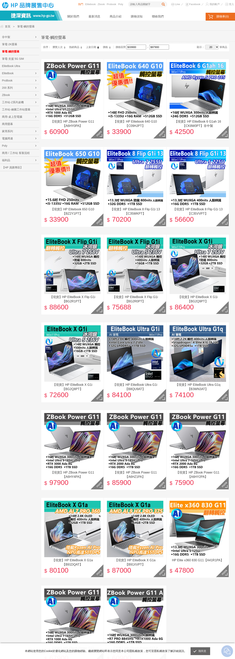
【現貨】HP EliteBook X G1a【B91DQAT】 (72, 562)
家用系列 (7, 131)
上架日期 (91, 47)
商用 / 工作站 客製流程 (16, 153)
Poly (120, 4)
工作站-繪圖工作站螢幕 (16, 109)
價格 (105, 47)
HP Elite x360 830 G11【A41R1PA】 (198, 560)
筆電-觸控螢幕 (10, 51)
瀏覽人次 (57, 47)
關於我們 (73, 16)
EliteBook (8, 73)
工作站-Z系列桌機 (13, 102)
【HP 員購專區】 (12, 167)
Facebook (194, 4)
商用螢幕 (7, 124)
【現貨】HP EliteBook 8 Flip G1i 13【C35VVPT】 (197, 211)
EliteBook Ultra (11, 66)
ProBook (7, 80)
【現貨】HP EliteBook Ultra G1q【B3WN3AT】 (198, 387)
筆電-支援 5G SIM (13, 58)
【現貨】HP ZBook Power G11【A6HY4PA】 (72, 474)
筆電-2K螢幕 (9, 44)
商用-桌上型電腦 (12, 116)
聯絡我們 (158, 16)
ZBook (6, 95)
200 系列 (7, 87)
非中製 (6, 37)
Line (177, 4)
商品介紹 (115, 16)
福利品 (6, 160)
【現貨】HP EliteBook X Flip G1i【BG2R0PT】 (135, 299)
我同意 (202, 651)
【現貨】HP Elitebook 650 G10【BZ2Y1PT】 (72, 211)
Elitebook (90, 4)
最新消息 (94, 16)
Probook (111, 4)
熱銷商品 (74, 47)
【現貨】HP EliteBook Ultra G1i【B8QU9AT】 (135, 387)
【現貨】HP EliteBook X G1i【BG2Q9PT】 (198, 299)
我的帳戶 (215, 4)
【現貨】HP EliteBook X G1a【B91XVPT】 (135, 562)
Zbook (101, 4)
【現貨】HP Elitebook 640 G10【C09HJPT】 (135, 123)
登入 (231, 4)
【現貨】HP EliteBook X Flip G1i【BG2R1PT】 (72, 299)
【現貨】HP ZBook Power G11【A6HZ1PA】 (135, 474)
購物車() (222, 16)
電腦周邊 (7, 138)
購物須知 (137, 16)
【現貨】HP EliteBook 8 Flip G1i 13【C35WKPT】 (135, 211)
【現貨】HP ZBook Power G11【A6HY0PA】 (72, 123)
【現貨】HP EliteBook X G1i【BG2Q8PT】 (72, 387)
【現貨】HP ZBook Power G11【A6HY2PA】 (197, 474)
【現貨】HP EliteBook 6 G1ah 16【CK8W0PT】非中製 (197, 123)
